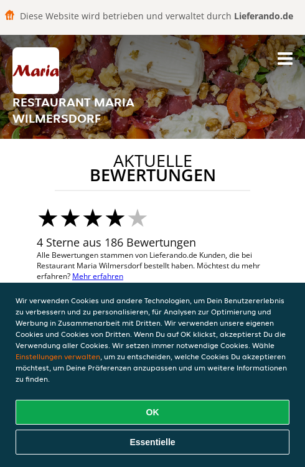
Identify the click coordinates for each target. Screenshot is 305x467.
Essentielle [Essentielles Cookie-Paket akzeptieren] (152, 442)
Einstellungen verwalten (58, 356)
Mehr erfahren (97, 276)
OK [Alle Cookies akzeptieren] (152, 412)
